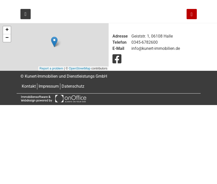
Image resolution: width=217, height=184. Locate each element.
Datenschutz (73, 86)
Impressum (49, 86)
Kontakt (29, 86)
